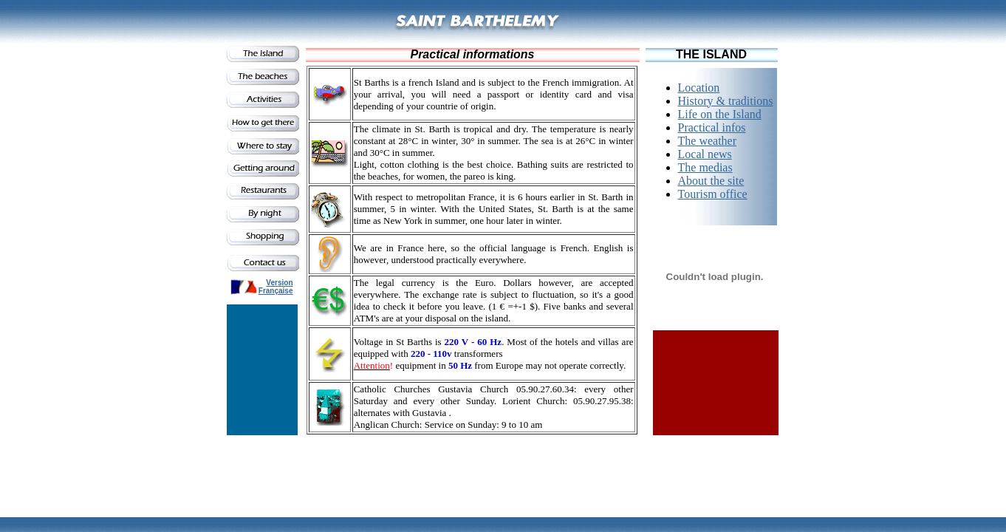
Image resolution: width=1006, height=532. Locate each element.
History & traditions (725, 101)
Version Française (276, 287)
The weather (707, 140)
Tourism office (712, 194)
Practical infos (712, 127)
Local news (705, 154)
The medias (705, 167)
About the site (711, 180)
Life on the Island (720, 114)
